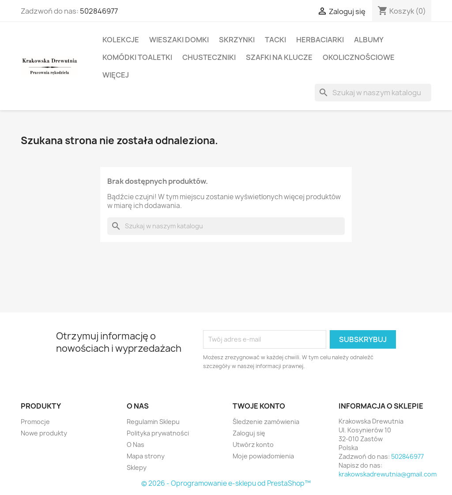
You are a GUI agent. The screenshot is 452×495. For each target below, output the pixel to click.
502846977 (99, 11)
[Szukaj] (373, 92)
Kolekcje (120, 40)
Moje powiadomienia (263, 456)
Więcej (115, 75)
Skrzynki (237, 40)
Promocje (35, 421)
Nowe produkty (44, 433)
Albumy (369, 40)
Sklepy (137, 467)
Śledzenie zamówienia (266, 421)
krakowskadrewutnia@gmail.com (388, 474)
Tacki (275, 40)
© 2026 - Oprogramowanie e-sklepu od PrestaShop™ (226, 483)
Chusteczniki (209, 57)
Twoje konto (259, 406)
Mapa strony (146, 456)
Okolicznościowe (359, 57)
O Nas (135, 444)
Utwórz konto (253, 444)
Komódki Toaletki (137, 57)
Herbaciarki (320, 40)
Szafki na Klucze (279, 57)
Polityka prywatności (158, 433)
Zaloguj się (249, 433)
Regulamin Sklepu (153, 421)
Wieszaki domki (179, 40)
